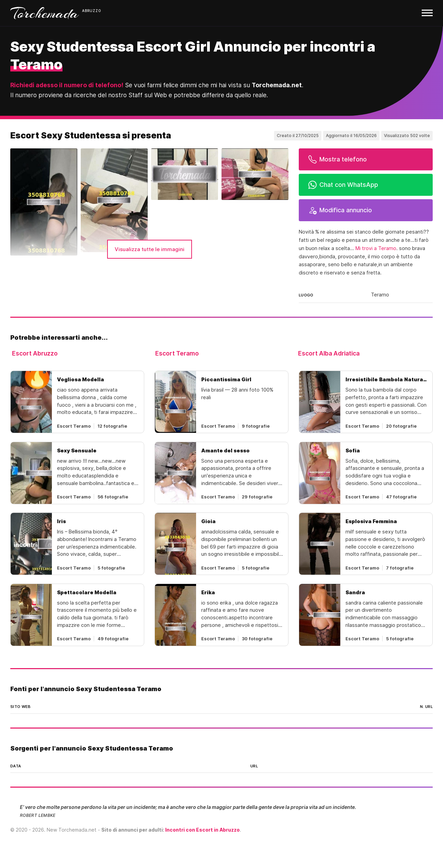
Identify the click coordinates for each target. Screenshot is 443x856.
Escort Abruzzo (35, 353)
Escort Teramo (177, 353)
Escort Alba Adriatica (329, 353)
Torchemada (44, 13)
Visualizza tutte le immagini (149, 249)
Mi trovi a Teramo (375, 248)
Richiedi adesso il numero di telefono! (66, 85)
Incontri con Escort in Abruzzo (202, 830)
